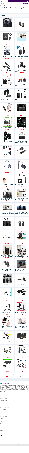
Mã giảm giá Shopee (3, 416)
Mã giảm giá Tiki (3, 411)
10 (20, 376)
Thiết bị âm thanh (3, 428)
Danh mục (2, 402)
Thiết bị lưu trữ (2, 430)
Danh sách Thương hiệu (4, 405)
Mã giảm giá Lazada (3, 414)
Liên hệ (1, 418)
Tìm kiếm (25, 3)
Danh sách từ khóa (3, 409)
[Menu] (27, 1)
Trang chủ (1, 5)
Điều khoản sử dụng (3, 398)
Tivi (0, 423)
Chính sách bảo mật (3, 396)
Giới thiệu (1, 393)
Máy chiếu (2, 432)
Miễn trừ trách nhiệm (3, 400)
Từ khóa (5, 5)
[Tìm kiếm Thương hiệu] (12, 3)
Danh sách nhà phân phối (4, 407)
